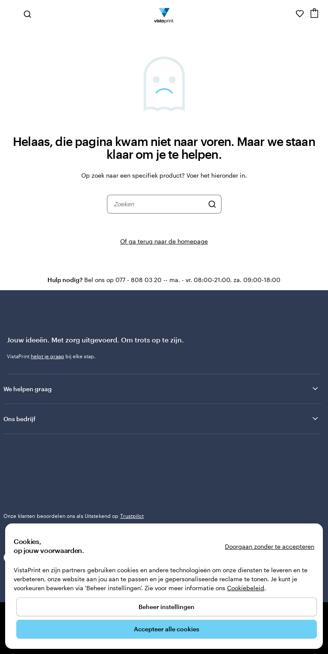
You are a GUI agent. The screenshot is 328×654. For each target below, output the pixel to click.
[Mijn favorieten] (299, 13)
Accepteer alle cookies (166, 629)
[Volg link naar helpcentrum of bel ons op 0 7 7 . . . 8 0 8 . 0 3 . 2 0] (288, 13)
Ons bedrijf (161, 418)
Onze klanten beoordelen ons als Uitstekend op (73, 516)
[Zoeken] (212, 204)
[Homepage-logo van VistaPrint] (164, 14)
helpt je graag (47, 356)
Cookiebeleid (245, 588)
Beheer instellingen (167, 606)
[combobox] (159, 204)
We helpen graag (161, 388)
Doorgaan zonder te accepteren (269, 546)
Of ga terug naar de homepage (164, 241)
